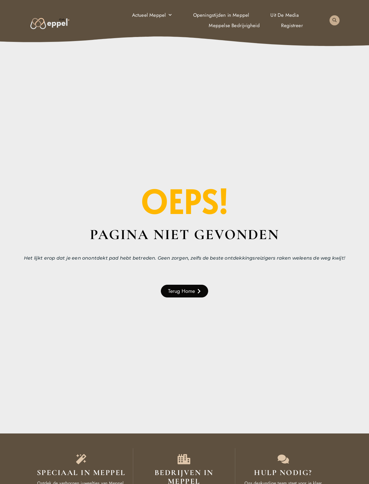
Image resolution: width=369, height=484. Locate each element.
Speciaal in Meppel (81, 472)
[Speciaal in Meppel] (81, 459)
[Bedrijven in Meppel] (184, 459)
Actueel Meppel (152, 15)
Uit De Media (284, 15)
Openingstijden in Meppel (221, 15)
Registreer (292, 25)
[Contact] (283, 459)
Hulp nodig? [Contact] (283, 472)
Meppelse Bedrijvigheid (234, 25)
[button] (335, 20)
